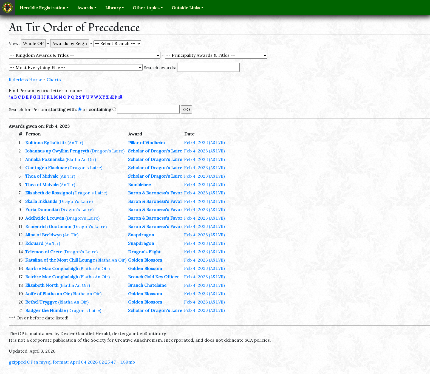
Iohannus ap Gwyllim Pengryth (57, 151)
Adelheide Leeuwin (44, 218)
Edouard (34, 243)
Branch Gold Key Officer (153, 276)
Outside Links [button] (186, 7)
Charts (54, 79)
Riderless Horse (25, 79)
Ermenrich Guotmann (48, 226)
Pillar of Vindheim (146, 142)
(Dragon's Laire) (107, 151)
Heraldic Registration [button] (42, 7)
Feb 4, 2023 (204, 142)
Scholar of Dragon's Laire (155, 151)
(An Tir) (75, 142)
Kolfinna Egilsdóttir (45, 142)
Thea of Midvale (41, 176)
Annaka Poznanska (44, 159)
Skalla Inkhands (41, 201)
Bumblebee (139, 184)
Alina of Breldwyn (43, 234)
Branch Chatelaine (147, 285)
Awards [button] (85, 7)
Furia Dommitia (41, 209)
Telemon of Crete (43, 251)
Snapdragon (141, 234)
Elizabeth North (41, 285)
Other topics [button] (146, 7)
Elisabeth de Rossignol (48, 192)
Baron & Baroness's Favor (155, 192)
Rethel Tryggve (41, 302)
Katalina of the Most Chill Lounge (60, 260)
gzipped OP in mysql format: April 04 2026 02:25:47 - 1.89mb (72, 362)
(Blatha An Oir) (81, 159)
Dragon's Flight (144, 251)
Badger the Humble (45, 310)
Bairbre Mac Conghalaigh (51, 268)
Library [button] (113, 7)
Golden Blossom (145, 260)
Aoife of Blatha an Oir (47, 293)
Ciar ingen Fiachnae (46, 167)
